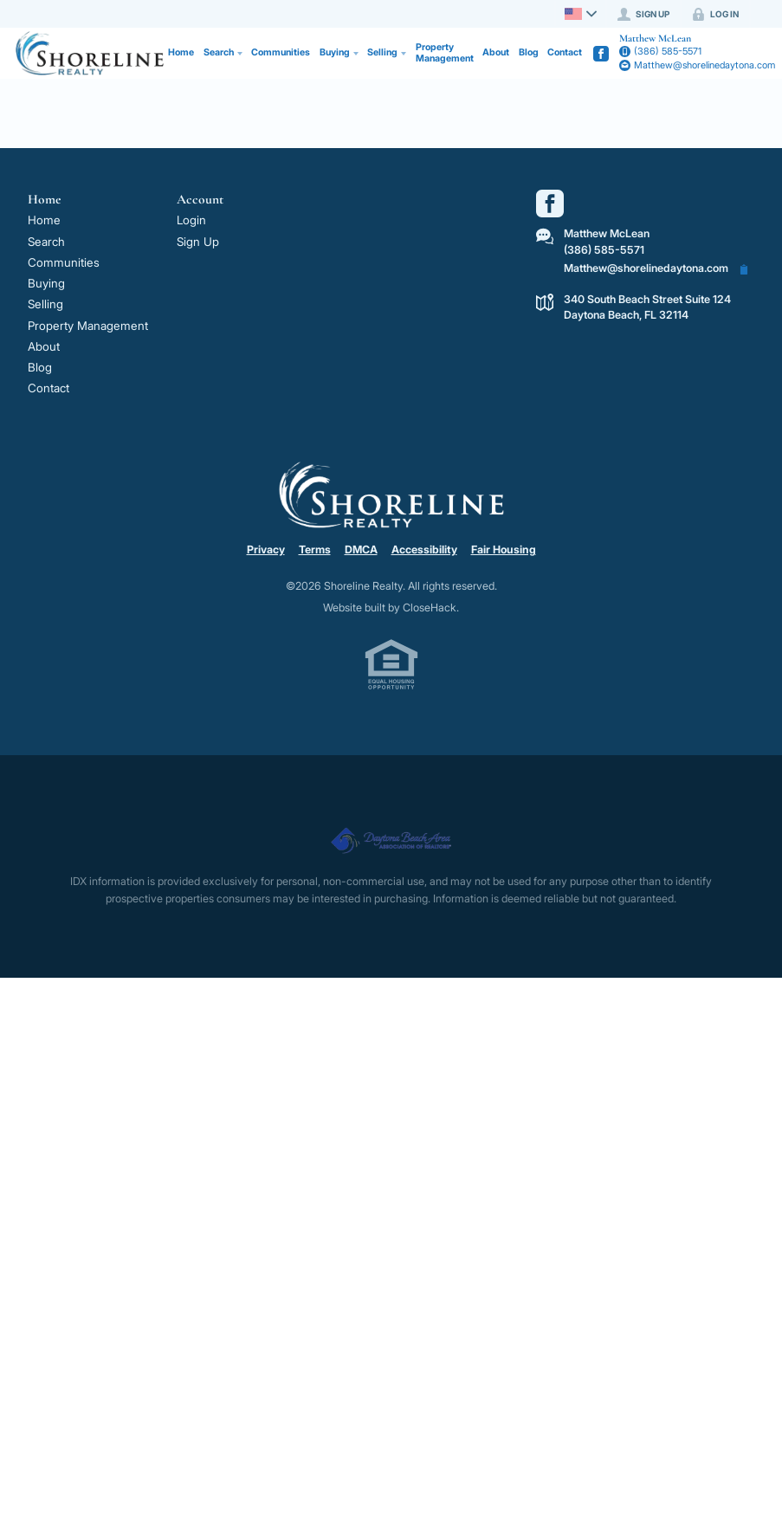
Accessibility (424, 549)
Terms (315, 549)
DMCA (361, 549)
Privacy (266, 549)
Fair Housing (503, 549)
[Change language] (578, 14)
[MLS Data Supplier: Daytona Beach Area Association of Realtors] (390, 833)
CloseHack (429, 607)
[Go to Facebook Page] (601, 53)
